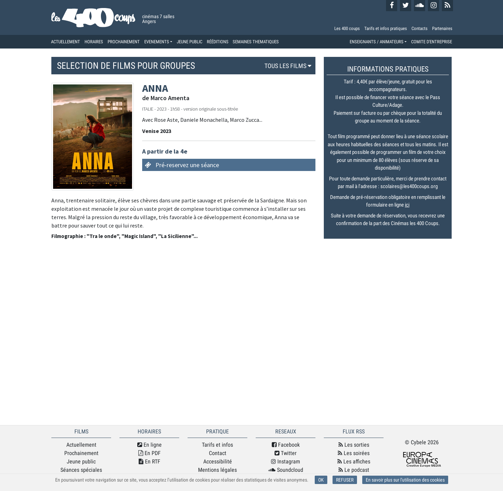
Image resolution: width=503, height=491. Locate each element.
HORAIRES (94, 41)
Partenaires (442, 28)
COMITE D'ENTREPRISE (431, 41)
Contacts (419, 28)
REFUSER (344, 480)
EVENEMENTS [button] (156, 41)
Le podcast (353, 470)
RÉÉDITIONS (217, 41)
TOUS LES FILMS (288, 65)
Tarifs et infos (217, 444)
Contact (217, 453)
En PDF (149, 453)
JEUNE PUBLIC (189, 41)
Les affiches (353, 461)
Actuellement (81, 444)
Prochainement (81, 453)
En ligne (149, 444)
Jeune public (81, 461)
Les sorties (353, 444)
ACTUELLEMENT (65, 41)
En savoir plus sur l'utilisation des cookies (405, 480)
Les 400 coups (347, 28)
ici (407, 205)
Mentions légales (217, 470)
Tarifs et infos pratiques (385, 28)
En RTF (149, 461)
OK (321, 480)
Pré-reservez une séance (187, 165)
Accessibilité (217, 461)
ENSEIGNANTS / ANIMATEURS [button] (376, 41)
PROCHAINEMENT (124, 41)
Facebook (286, 444)
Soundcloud (285, 470)
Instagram (285, 461)
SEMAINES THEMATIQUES (256, 41)
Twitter (286, 453)
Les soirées (354, 453)
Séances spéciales (81, 470)
